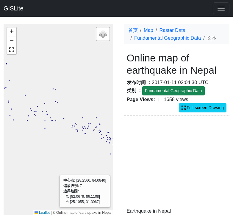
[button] (11, 31)
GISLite (14, 8)
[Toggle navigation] (221, 8)
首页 (133, 30)
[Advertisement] (177, 165)
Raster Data (172, 30)
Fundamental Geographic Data (167, 38)
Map (148, 30)
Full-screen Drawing (203, 107)
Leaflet (42, 213)
